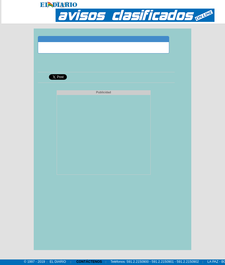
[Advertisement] (103, 134)
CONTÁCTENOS (89, 262)
